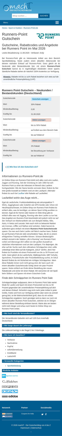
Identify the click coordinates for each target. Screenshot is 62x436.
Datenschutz (36, 428)
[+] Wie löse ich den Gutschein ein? (22, 167)
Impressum (25, 428)
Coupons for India (27, 414)
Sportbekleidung (14, 366)
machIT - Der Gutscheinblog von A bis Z (34, 425)
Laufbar (21, 193)
